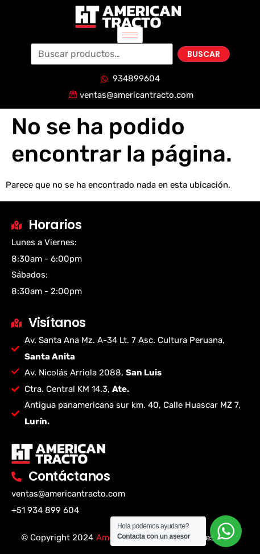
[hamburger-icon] (130, 35)
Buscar (203, 54)
